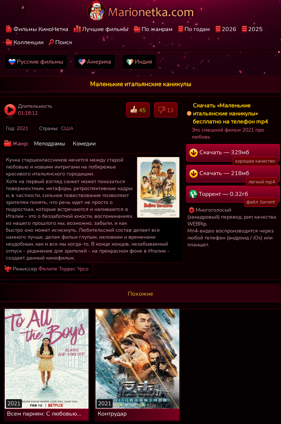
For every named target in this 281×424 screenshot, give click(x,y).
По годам (197, 29)
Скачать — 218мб (233, 175)
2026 (229, 29)
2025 (255, 29)
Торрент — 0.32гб (233, 196)
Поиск (63, 42)
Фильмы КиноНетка (41, 29)
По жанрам (157, 29)
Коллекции (29, 42)
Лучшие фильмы (105, 29)
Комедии (84, 143)
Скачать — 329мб (233, 155)
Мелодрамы (49, 143)
